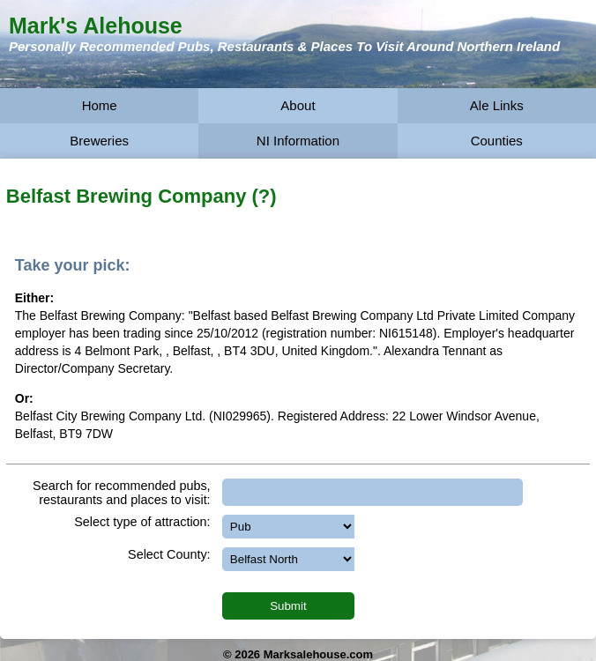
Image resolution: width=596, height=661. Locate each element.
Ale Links (497, 105)
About (297, 105)
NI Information (298, 140)
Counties (497, 140)
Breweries (99, 140)
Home (99, 105)
